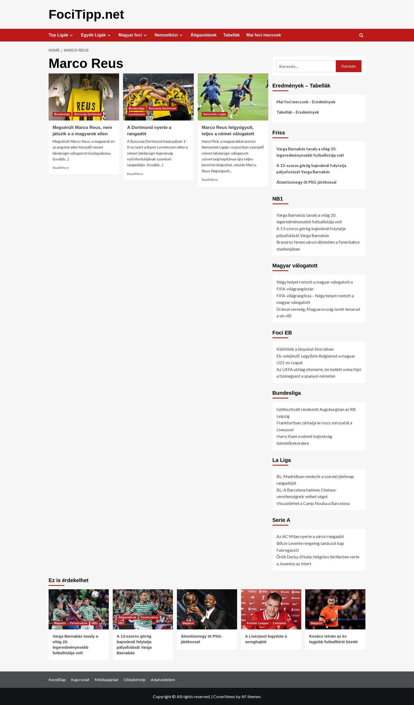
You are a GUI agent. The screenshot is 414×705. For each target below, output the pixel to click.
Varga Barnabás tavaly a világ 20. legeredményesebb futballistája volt (310, 151)
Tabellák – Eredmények (297, 111)
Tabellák (231, 35)
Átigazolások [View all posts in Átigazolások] (127, 617)
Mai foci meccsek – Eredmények (305, 101)
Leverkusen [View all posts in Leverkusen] (137, 113)
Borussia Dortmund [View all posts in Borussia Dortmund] (87, 113)
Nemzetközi (169, 35)
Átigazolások (204, 35)
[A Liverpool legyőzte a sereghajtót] (271, 609)
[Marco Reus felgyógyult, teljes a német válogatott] (233, 96)
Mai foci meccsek (263, 35)
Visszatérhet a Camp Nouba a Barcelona (313, 502)
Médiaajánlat (107, 679)
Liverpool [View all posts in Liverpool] (279, 622)
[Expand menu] (71, 35)
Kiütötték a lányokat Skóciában (304, 348)
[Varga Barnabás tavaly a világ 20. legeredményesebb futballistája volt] (79, 609)
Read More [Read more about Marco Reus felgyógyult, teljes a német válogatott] (210, 179)
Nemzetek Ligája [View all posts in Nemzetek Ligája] (214, 113)
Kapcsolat (80, 679)
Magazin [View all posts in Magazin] (59, 622)
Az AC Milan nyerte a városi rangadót (310, 536)
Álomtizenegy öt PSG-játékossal (306, 181)
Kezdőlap (57, 679)
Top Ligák (61, 35)
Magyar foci (133, 35)
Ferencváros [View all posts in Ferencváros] (78, 622)
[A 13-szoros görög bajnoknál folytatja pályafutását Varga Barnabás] (143, 609)
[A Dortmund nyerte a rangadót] (158, 96)
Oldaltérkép (135, 679)
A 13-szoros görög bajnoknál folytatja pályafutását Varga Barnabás (311, 168)
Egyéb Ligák (96, 35)
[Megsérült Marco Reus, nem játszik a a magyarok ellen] (84, 96)
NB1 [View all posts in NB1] (95, 622)
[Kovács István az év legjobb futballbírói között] (335, 609)
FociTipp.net (86, 14)
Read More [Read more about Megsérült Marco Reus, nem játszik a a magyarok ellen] (61, 167)
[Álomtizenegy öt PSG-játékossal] (207, 609)
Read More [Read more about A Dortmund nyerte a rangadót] (135, 173)
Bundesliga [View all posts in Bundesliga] (62, 113)
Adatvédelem (163, 679)
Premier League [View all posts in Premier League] (258, 622)
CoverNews (224, 696)
